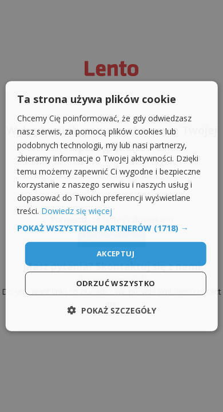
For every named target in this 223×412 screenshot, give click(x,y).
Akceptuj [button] (115, 253)
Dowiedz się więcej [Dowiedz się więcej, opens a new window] (76, 210)
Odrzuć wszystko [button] (116, 283)
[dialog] (112, 206)
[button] (111, 228)
